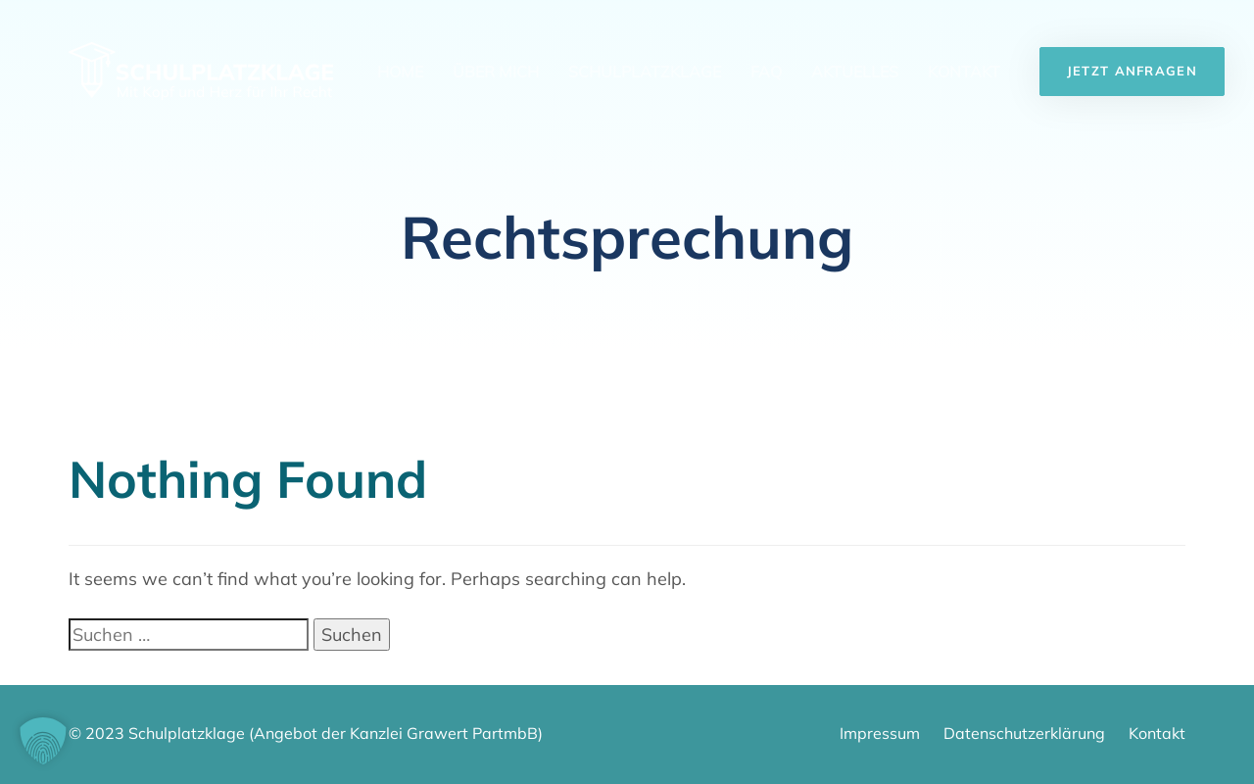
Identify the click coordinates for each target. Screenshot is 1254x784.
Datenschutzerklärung (1024, 733)
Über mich (496, 71)
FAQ (766, 71)
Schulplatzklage (644, 71)
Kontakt (964, 71)
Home (400, 71)
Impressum (880, 733)
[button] (43, 741)
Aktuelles (854, 71)
